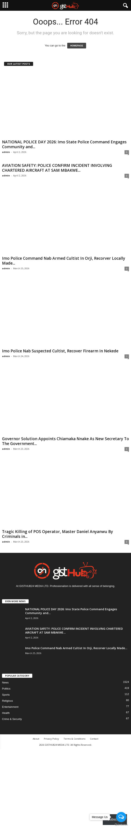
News (5, 682)
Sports (6, 694)
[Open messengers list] (121, 817)
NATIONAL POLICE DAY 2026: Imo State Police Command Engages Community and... (64, 144)
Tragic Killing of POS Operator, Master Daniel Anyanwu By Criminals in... (57, 534)
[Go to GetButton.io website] (121, 825)
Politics (6, 688)
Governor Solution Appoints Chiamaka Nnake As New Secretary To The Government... (65, 441)
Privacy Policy (51, 738)
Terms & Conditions (74, 738)
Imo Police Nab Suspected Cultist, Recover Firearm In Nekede (60, 351)
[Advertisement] (65, 788)
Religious (7, 700)
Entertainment (10, 706)
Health (6, 712)
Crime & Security (12, 719)
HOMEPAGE (76, 45)
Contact (94, 738)
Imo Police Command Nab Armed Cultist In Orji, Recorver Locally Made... (63, 261)
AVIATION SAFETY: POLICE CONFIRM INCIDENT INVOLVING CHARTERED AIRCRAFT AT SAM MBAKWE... (57, 168)
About (36, 738)
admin (6, 151)
